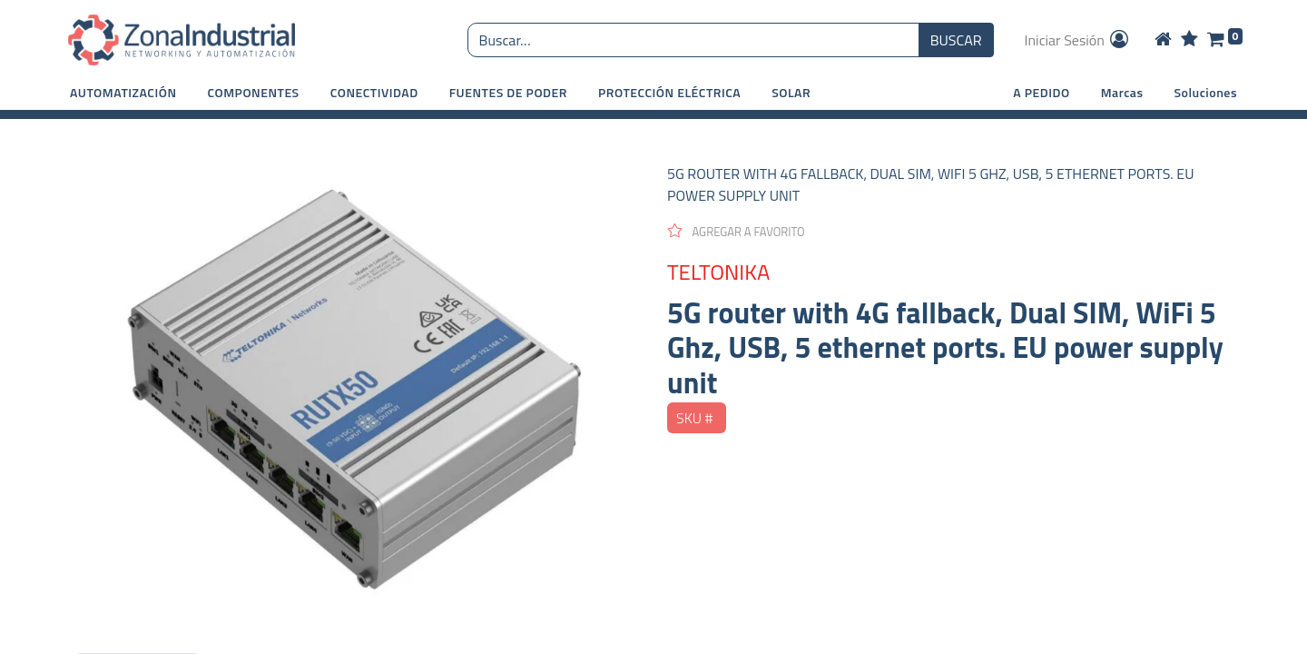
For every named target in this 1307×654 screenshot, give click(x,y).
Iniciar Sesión (1078, 40)
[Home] (1163, 40)
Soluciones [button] (1205, 92)
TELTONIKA (718, 271)
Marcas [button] (1122, 92)
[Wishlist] (1189, 40)
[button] (123, 92)
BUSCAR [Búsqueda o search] (956, 40)
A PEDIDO (1041, 92)
